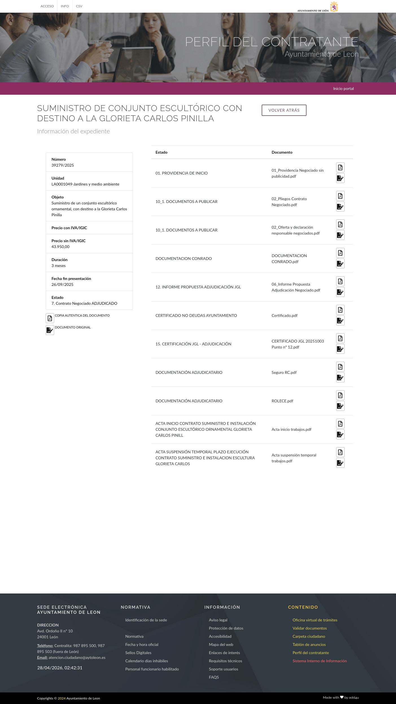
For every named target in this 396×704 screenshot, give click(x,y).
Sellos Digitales (138, 652)
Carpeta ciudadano (309, 636)
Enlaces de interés (224, 652)
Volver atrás (283, 110)
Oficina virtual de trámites (315, 619)
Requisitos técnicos (225, 660)
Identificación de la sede (146, 619)
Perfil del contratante (311, 652)
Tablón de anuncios (309, 644)
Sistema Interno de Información (320, 660)
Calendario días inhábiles (146, 660)
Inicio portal (343, 88)
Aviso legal (218, 619)
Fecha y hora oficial (141, 644)
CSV (79, 6)
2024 (62, 698)
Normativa (134, 636)
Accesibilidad (220, 636)
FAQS (214, 677)
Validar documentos (310, 628)
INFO (65, 6)
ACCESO (47, 6)
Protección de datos (226, 628)
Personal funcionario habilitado (152, 669)
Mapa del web (221, 644)
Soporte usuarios (223, 669)
